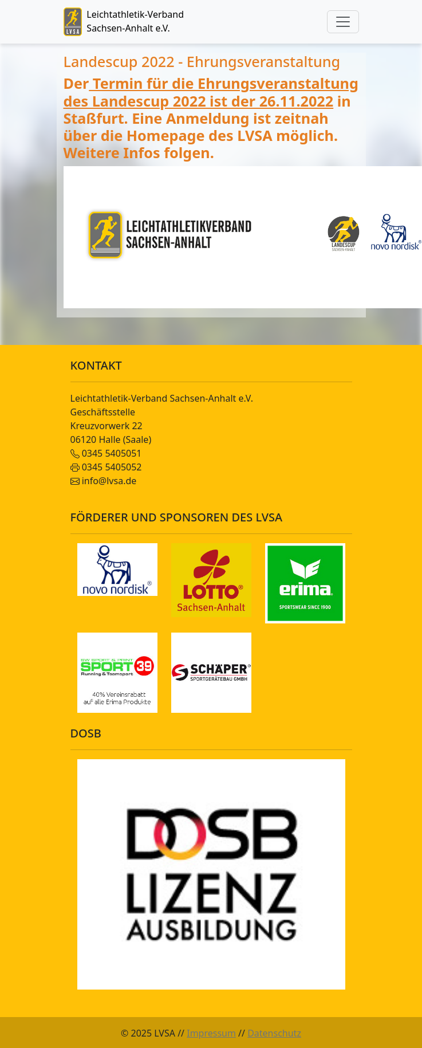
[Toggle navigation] (343, 21)
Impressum (211, 1033)
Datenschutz (274, 1033)
